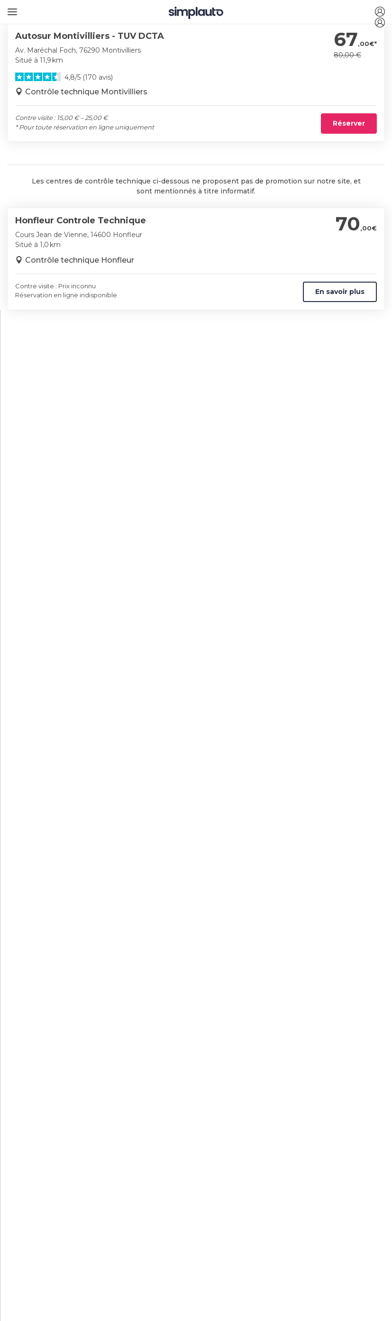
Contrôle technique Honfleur (79, 260)
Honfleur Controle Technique (80, 220)
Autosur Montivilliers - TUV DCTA (89, 36)
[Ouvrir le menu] (11, 8)
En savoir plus (340, 291)
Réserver (349, 123)
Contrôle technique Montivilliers (86, 91)
